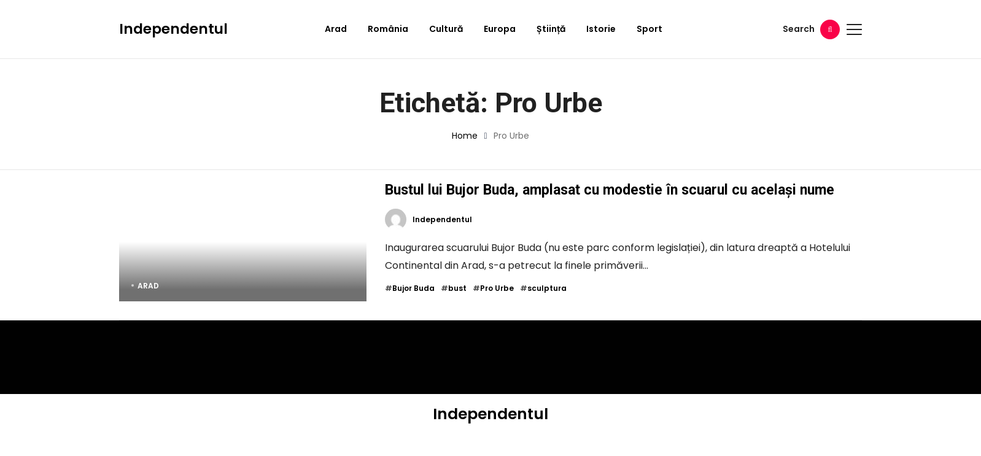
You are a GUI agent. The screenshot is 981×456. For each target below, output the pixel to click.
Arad (336, 29)
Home (465, 135)
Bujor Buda (413, 308)
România (388, 29)
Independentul (173, 29)
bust (457, 308)
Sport (649, 29)
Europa (500, 29)
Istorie (601, 29)
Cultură (446, 29)
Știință (551, 29)
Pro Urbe (497, 308)
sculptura (547, 308)
